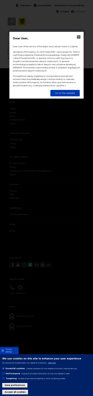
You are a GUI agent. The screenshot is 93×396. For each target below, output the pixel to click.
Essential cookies (15, 368)
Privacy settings (9, 350)
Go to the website (65, 93)
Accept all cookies (15, 392)
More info (52, 363)
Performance (13, 373)
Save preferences (15, 385)
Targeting (11, 378)
